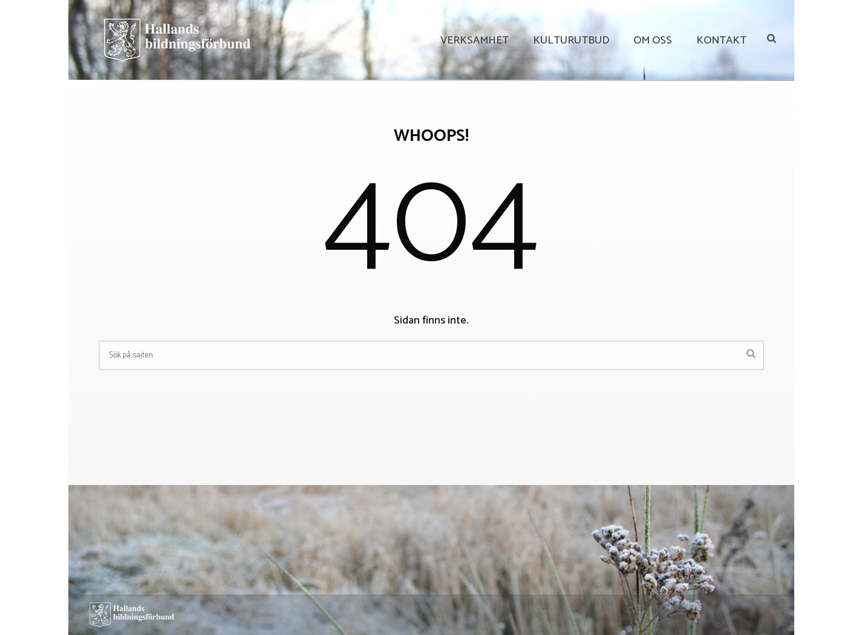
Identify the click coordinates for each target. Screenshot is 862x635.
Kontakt (721, 40)
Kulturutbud (571, 40)
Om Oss (652, 40)
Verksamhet (474, 40)
